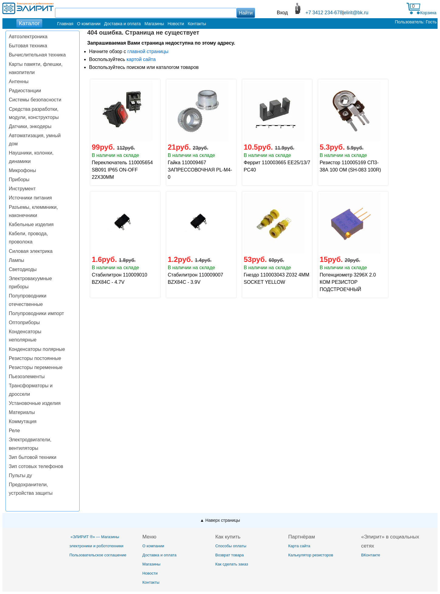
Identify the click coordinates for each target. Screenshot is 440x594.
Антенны (19, 81)
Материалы (22, 412)
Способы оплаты (230, 546)
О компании (88, 23)
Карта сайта (299, 546)
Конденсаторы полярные (37, 349)
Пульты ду (20, 475)
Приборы (19, 179)
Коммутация (22, 421)
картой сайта (141, 59)
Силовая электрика (31, 251)
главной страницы (147, 51)
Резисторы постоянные (35, 358)
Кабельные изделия (31, 224)
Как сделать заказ (231, 564)
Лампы (16, 260)
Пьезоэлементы (27, 376)
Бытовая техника (28, 45)
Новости (175, 23)
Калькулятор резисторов (310, 555)
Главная (65, 23)
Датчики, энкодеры (30, 126)
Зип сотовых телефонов (36, 466)
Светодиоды (23, 269)
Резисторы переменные (36, 367)
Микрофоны (22, 170)
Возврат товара (229, 555)
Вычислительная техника (37, 54)
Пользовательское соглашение (97, 555)
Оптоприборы (24, 322)
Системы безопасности (35, 99)
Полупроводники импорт (36, 313)
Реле (14, 430)
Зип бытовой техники (32, 457)
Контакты (197, 23)
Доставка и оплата (122, 23)
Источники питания (30, 197)
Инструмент (22, 188)
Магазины (154, 23)
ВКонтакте (370, 555)
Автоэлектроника (28, 36)
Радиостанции (25, 90)
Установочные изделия (34, 403)
